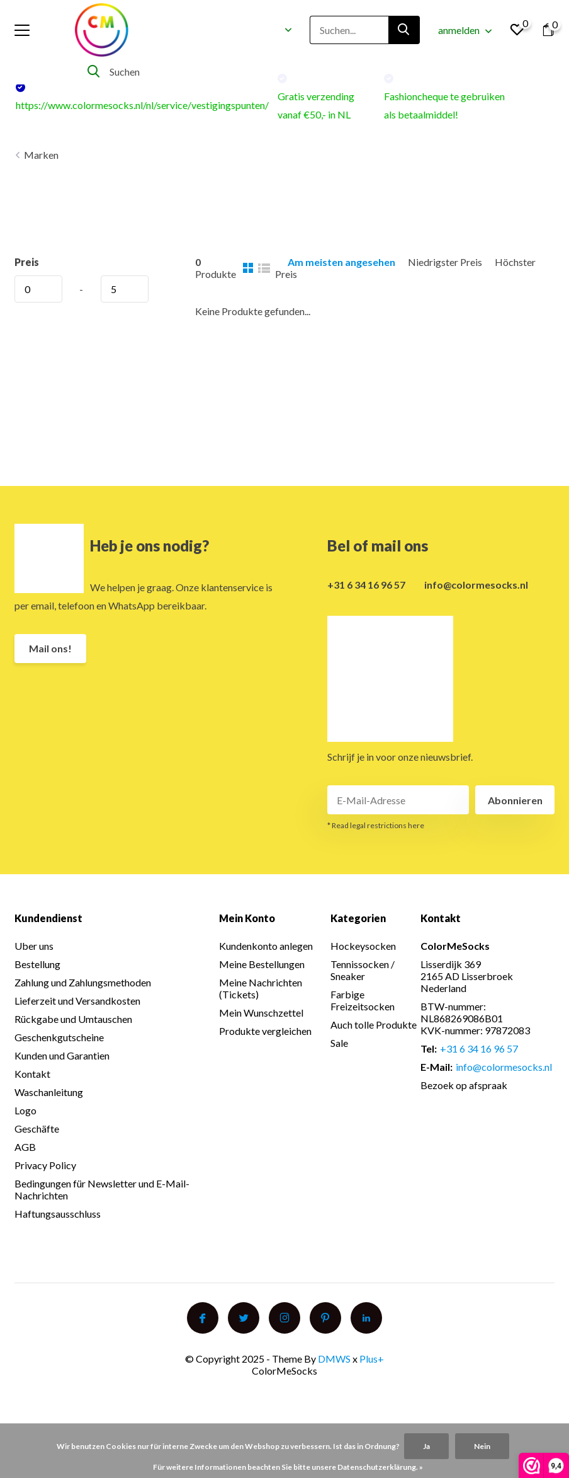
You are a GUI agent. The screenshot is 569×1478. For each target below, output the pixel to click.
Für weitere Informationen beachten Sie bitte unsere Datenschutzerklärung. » (288, 1467)
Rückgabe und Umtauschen (73, 1019)
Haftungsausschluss (57, 1214)
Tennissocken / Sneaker (362, 970)
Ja (426, 1446)
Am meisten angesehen (341, 262)
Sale (339, 1043)
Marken (41, 155)
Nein (482, 1446)
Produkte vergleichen (265, 1031)
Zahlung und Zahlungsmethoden (82, 982)
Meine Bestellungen (262, 964)
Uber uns (34, 946)
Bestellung (37, 964)
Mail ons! (50, 648)
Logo (25, 1110)
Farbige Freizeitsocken (362, 1000)
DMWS (334, 1359)
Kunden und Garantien (62, 1055)
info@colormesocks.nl (476, 585)
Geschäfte (36, 1128)
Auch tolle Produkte (373, 1025)
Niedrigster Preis (445, 262)
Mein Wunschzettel (261, 1013)
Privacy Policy (45, 1165)
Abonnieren (515, 800)
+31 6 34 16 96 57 (366, 585)
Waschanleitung (48, 1092)
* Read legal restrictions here (375, 825)
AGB (25, 1147)
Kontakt (32, 1074)
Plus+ (371, 1359)
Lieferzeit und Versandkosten (77, 1001)
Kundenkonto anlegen (266, 946)
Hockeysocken (363, 946)
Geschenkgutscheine (59, 1037)
